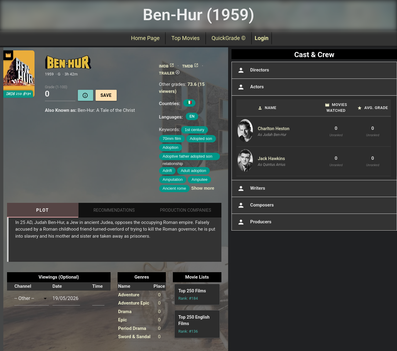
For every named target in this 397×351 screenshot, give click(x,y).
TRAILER (169, 73)
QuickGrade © (228, 38)
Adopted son (201, 138)
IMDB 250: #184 (18, 93)
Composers (255, 205)
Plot (42, 210)
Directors (252, 70)
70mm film (172, 138)
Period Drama (132, 328)
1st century (194, 129)
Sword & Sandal (134, 336)
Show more (202, 188)
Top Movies (185, 38)
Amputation (173, 179)
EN (192, 116)
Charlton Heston (273, 128)
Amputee (199, 179)
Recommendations (114, 210)
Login (261, 38)
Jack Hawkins (271, 158)
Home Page (145, 38)
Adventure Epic (133, 303)
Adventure (128, 295)
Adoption (170, 147)
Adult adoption (193, 170)
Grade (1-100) (56, 87)
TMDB (190, 66)
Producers (253, 222)
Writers (250, 188)
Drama (125, 311)
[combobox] (31, 298)
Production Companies (185, 210)
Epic (122, 320)
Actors (250, 87)
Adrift (167, 170)
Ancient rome (174, 188)
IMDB (166, 66)
